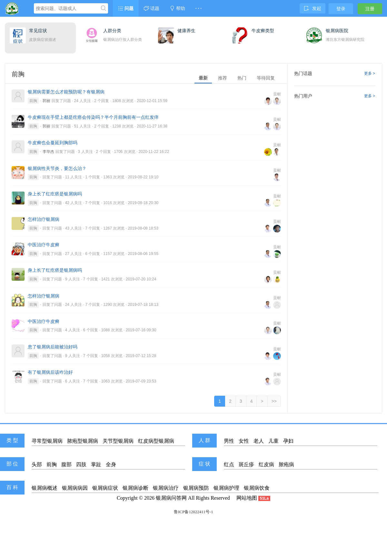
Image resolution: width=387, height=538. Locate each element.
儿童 (273, 441)
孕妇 (288, 441)
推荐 (222, 77)
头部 (37, 464)
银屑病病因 (75, 488)
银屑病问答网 (171, 498)
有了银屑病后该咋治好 (50, 372)
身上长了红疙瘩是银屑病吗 (55, 193)
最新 (203, 77)
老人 (258, 441)
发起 (312, 8)
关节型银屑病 (118, 441)
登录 (340, 8)
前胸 (33, 101)
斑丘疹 (246, 464)
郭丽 (46, 101)
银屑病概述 (44, 488)
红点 (229, 464)
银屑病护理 (226, 488)
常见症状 (38, 30)
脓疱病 (286, 464)
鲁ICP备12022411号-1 (193, 511)
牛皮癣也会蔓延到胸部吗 (52, 142)
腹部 (66, 464)
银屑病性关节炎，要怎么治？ (57, 168)
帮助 (177, 8)
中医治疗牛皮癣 (43, 244)
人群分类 (112, 30)
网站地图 (246, 498)
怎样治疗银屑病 (43, 219)
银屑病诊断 (135, 488)
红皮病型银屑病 (156, 441)
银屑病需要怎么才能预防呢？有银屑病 (66, 91)
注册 (369, 8)
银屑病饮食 (257, 488)
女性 (244, 441)
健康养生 (186, 30)
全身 (111, 464)
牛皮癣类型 (263, 30)
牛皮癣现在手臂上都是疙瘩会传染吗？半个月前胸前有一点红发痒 (93, 117)
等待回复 (266, 77)
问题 (126, 8)
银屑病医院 (337, 30)
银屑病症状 (105, 488)
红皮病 (266, 464)
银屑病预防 (196, 488)
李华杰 (48, 151)
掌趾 (96, 464)
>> (274, 401)
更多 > (369, 73)
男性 (229, 441)
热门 (241, 77)
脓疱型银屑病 (82, 441)
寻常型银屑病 (47, 441)
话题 (151, 8)
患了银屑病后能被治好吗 (52, 346)
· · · (198, 8)
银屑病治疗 (166, 488)
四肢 (81, 464)
